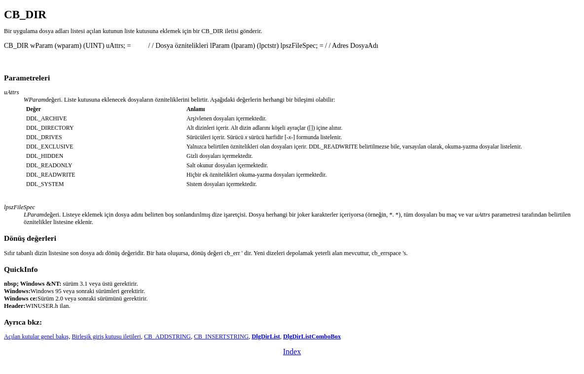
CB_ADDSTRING (167, 336)
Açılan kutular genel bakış (36, 336)
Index (292, 351)
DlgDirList (266, 336)
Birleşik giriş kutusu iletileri (106, 336)
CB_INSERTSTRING (221, 336)
